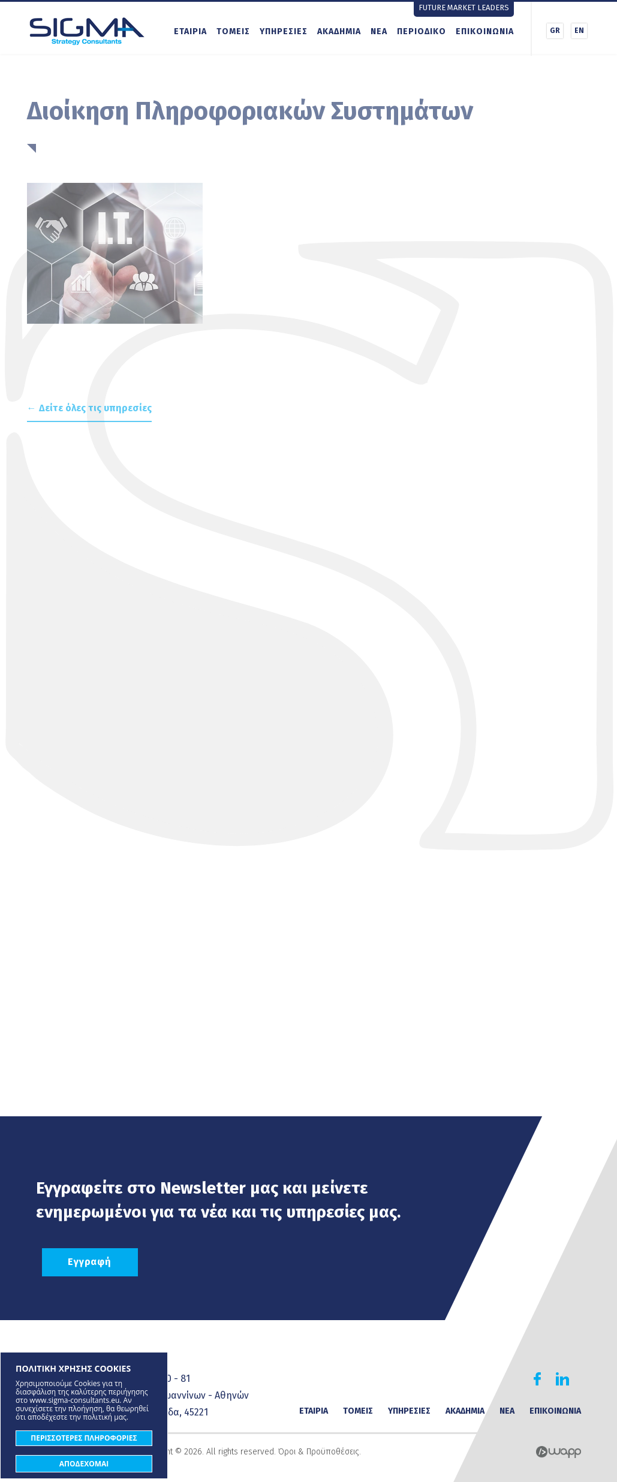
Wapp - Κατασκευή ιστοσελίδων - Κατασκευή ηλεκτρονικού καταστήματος (558, 1452)
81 (185, 1378)
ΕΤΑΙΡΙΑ (190, 31)
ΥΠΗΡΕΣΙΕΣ (284, 31)
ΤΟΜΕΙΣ (233, 31)
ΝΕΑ (379, 31)
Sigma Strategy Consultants (87, 30)
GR (555, 30)
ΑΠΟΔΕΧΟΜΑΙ (84, 1464)
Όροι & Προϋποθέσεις (318, 1452)
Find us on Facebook (537, 1378)
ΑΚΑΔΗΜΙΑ (339, 31)
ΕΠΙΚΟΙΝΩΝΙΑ (485, 31)
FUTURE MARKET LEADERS (464, 7)
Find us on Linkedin (562, 1378)
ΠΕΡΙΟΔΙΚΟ (421, 31)
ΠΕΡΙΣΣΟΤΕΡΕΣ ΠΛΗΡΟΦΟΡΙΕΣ (84, 1438)
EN (579, 30)
